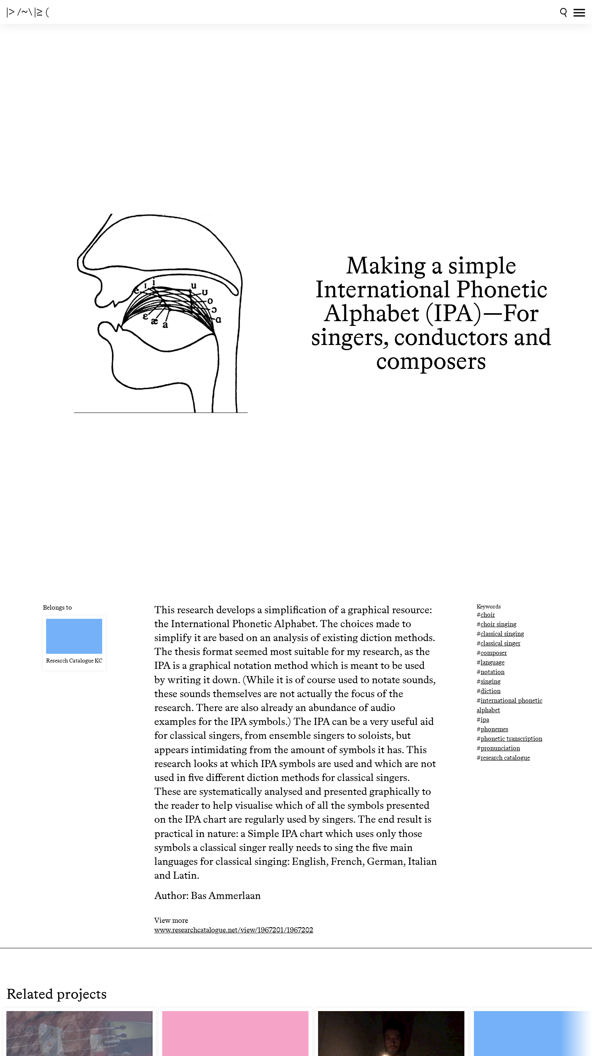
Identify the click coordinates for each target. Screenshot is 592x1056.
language (493, 662)
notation (493, 671)
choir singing (498, 624)
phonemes (494, 729)
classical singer (500, 643)
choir (488, 614)
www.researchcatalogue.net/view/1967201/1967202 (233, 930)
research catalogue (505, 757)
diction (491, 691)
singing (491, 681)
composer (494, 652)
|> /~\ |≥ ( (27, 12)
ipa (485, 719)
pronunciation (500, 748)
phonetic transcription (511, 738)
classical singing (502, 633)
